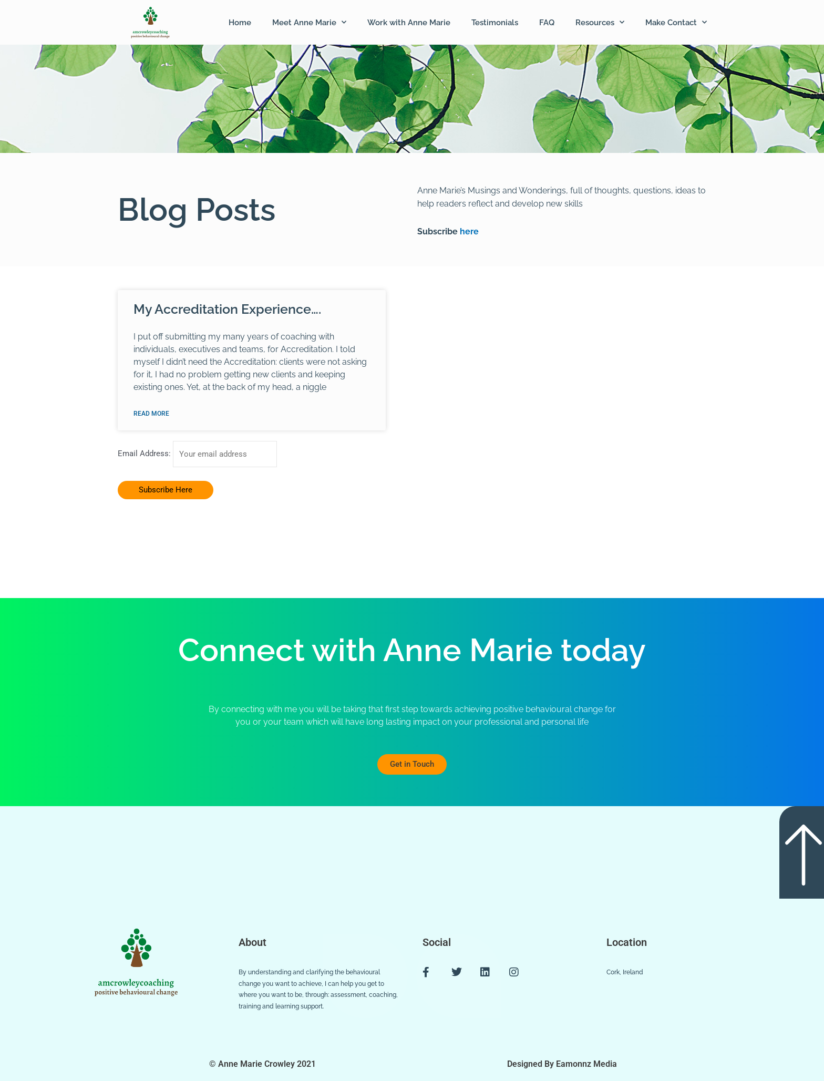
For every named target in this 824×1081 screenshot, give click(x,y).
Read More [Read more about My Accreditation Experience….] (151, 413)
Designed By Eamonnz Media (562, 1064)
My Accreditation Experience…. (227, 309)
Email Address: (145, 454)
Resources (599, 22)
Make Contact (676, 22)
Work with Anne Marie (408, 22)
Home (240, 22)
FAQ (546, 22)
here (468, 231)
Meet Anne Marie (309, 22)
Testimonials (494, 22)
